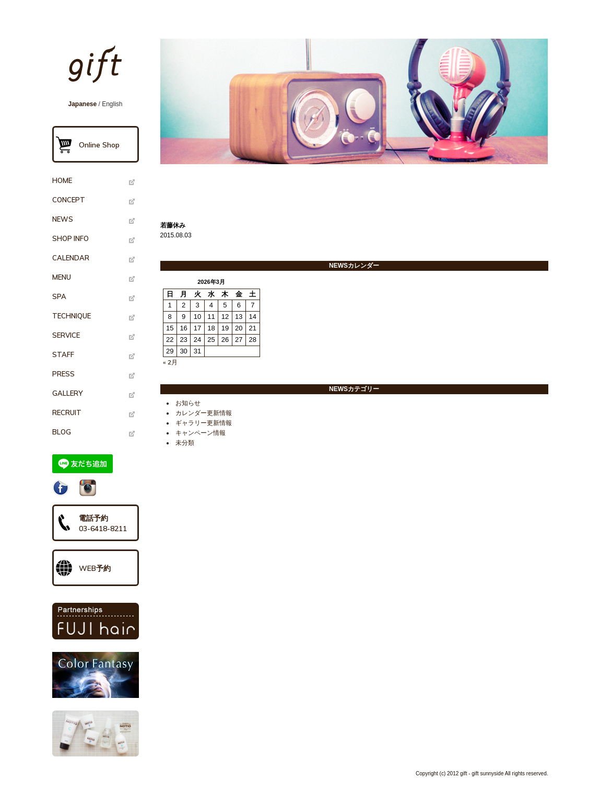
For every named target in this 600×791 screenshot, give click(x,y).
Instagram (87, 487)
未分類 (184, 442)
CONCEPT (68, 200)
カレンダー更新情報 (203, 413)
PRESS (63, 374)
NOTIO (95, 733)
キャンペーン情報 (200, 433)
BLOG (61, 432)
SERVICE (66, 335)
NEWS (62, 219)
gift (98, 69)
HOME (62, 180)
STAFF (63, 354)
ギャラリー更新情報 (203, 423)
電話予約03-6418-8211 (103, 523)
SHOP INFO (70, 238)
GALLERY (67, 393)
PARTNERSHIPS (95, 621)
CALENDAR (70, 258)
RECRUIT (66, 412)
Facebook (60, 487)
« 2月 (170, 362)
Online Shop (99, 145)
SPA (59, 296)
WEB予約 (95, 568)
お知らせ (188, 403)
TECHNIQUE (71, 316)
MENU (61, 277)
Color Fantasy (95, 675)
